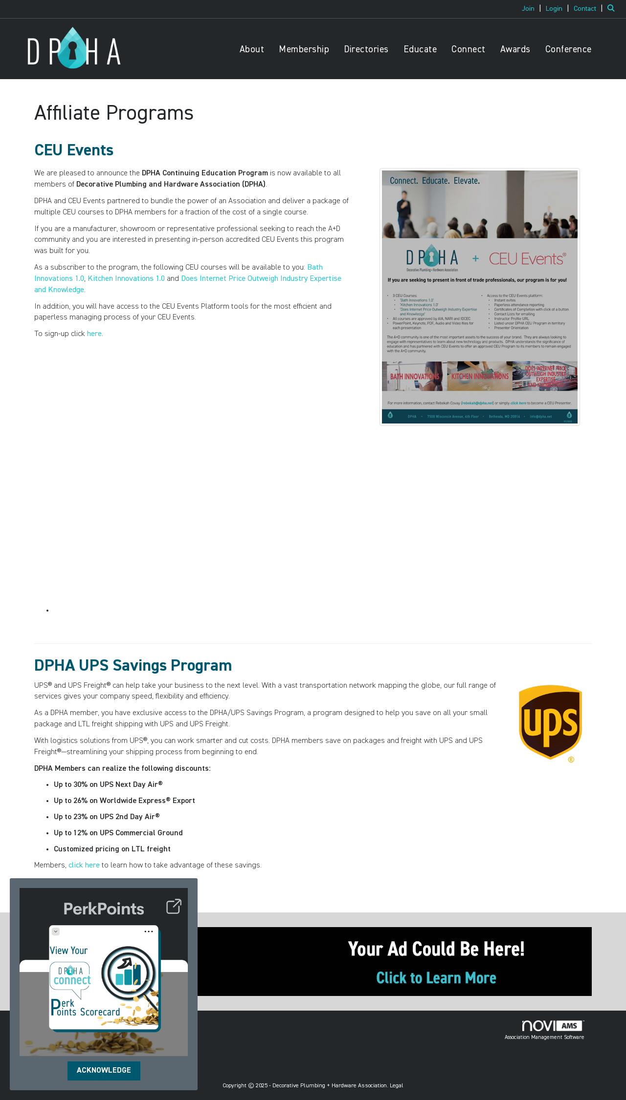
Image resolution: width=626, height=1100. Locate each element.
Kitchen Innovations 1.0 (126, 279)
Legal (396, 1086)
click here (84, 865)
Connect (468, 49)
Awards (515, 49)
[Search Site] (613, 9)
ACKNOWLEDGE (104, 1071)
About (252, 49)
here (94, 334)
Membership (304, 49)
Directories (366, 49)
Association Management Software (544, 1030)
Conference (568, 49)
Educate (420, 49)
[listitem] (533, 9)
